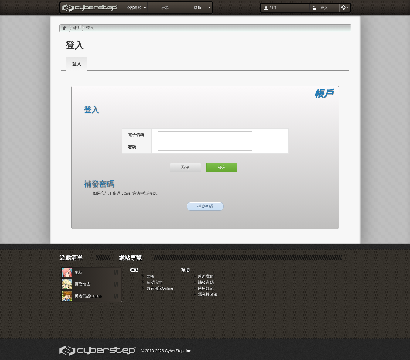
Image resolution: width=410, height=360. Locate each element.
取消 (185, 167)
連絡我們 (206, 276)
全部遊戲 (134, 8)
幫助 (197, 8)
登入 (324, 8)
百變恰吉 (82, 284)
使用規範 (206, 288)
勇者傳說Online (88, 296)
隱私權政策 (208, 294)
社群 (165, 8)
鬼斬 (79, 272)
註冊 (273, 8)
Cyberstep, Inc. (98, 351)
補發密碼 (205, 206)
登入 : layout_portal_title (90, 8)
